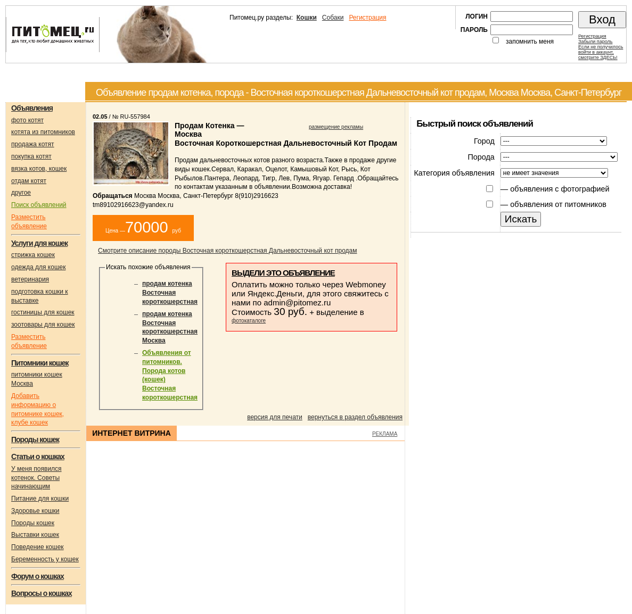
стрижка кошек (33, 255)
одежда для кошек (38, 267)
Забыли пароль (595, 41)
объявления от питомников (558, 204)
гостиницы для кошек (43, 312)
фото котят (27, 120)
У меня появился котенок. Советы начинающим (36, 478)
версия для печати (274, 417)
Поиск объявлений (39, 205)
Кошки (307, 17)
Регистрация (367, 17)
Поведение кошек (37, 547)
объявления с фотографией (559, 189)
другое (21, 192)
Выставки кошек (35, 534)
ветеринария (30, 279)
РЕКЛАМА (384, 434)
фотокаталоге (249, 320)
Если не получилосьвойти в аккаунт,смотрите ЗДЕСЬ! (600, 52)
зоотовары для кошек (43, 324)
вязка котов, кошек (39, 168)
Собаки (333, 17)
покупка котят (31, 156)
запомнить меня (530, 41)
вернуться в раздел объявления (355, 417)
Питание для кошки (40, 498)
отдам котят (28, 181)
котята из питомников (43, 132)
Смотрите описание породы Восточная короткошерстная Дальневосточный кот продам (227, 250)
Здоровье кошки (35, 511)
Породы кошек (32, 523)
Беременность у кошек (45, 559)
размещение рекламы (336, 127)
